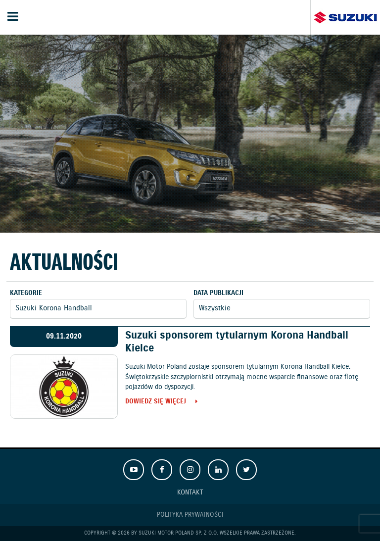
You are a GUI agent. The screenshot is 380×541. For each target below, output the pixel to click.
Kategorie (26, 293)
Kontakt (190, 492)
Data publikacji (218, 293)
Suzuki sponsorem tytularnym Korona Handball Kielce (236, 342)
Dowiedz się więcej (155, 402)
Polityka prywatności (190, 515)
